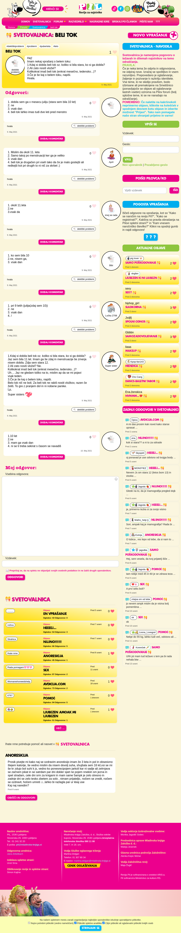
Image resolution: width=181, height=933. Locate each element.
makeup (133, 351)
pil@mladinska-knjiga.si (29, 844)
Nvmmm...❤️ (136, 396)
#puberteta (45, 46)
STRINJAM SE (91, 928)
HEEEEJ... (154, 453)
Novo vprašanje (150, 35)
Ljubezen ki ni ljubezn (143, 278)
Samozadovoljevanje (143, 336)
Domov (25, 21)
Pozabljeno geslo (156, 164)
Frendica (133, 366)
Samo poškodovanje (142, 263)
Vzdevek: (128, 133)
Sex (144, 584)
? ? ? (151, 237)
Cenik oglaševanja (82, 866)
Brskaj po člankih (124, 21)
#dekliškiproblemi (15, 46)
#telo (55, 46)
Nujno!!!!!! (148, 438)
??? (158, 21)
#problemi (32, 46)
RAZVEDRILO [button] (76, 21)
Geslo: (126, 144)
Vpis (128, 159)
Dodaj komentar (51, 139)
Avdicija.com (152, 420)
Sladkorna (135, 307)
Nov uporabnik (132, 164)
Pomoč (159, 569)
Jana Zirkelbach (15, 854)
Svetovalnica (42, 21)
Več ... (60, 728)
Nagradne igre (99, 21)
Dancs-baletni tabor (142, 381)
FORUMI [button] (58, 21)
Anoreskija (155, 535)
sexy (130, 292)
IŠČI (175, 190)
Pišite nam (146, 21)
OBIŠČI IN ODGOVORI (21, 797)
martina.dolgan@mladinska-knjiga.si (92, 860)
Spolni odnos (137, 321)
